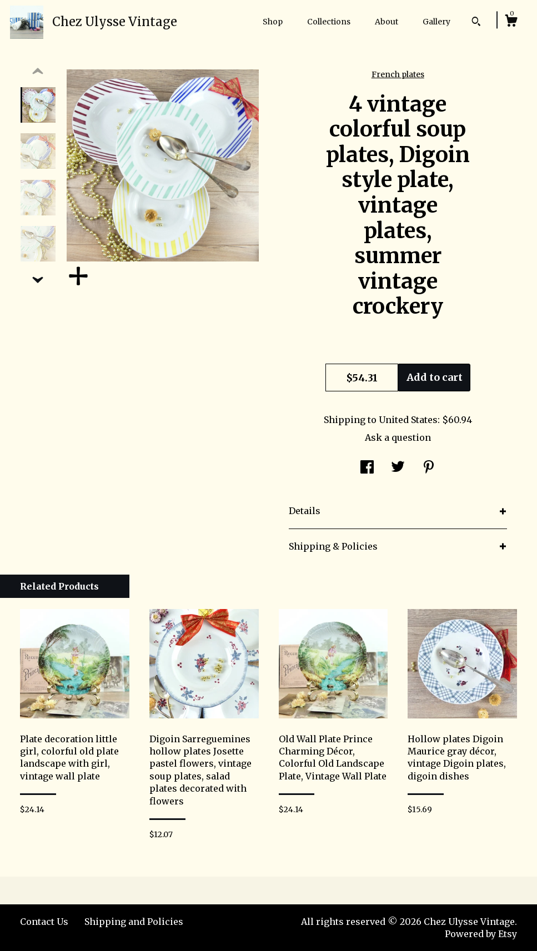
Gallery (436, 22)
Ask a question (398, 437)
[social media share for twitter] (398, 468)
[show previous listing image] (37, 71)
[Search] (476, 23)
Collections (328, 22)
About (386, 22)
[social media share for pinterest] (428, 468)
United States (408, 419)
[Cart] (511, 22)
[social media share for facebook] (367, 468)
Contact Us (44, 921)
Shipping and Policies (133, 921)
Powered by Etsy (481, 933)
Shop (273, 22)
